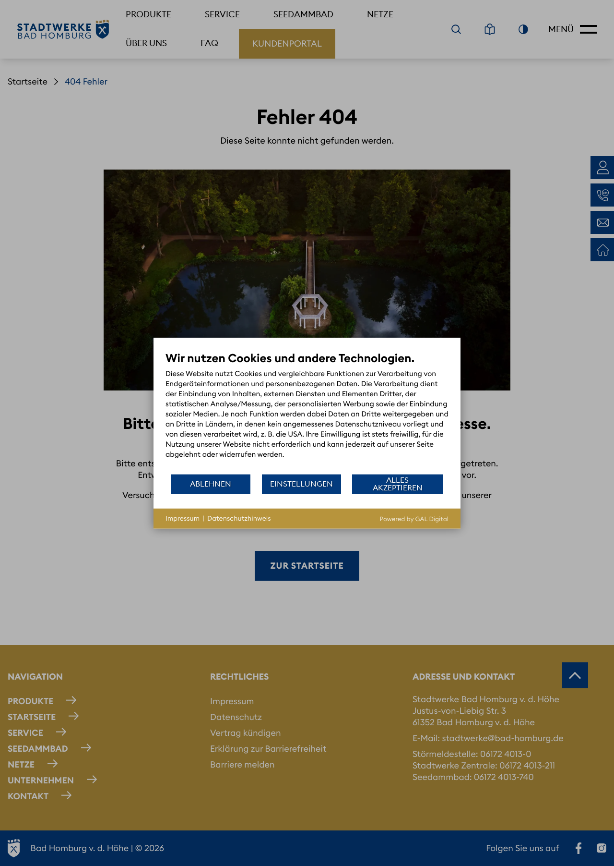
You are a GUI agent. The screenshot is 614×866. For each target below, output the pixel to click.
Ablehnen (210, 483)
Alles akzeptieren (398, 483)
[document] (307, 412)
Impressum (182, 518)
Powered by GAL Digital (414, 519)
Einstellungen (301, 483)
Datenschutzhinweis (239, 518)
